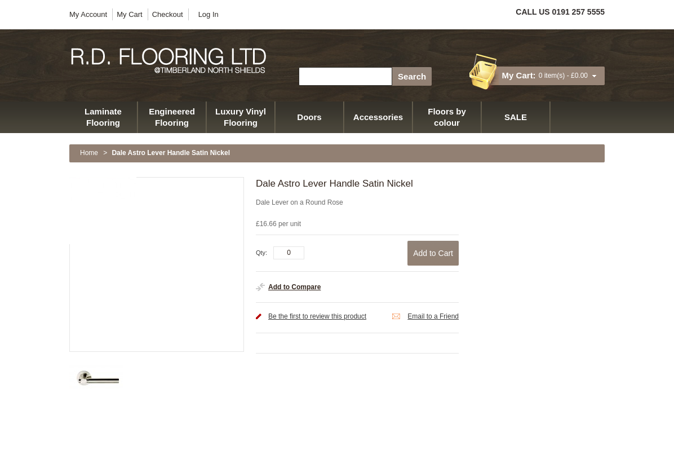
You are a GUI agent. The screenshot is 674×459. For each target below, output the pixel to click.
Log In (208, 14)
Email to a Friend (433, 316)
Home (89, 153)
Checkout (167, 14)
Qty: (261, 252)
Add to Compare (294, 287)
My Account (88, 14)
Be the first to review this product (317, 316)
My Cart (130, 14)
